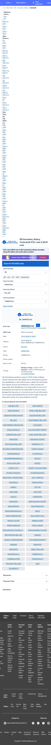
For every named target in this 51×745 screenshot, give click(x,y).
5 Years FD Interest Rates (40, 672)
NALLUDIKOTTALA (37, 516)
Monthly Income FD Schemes (41, 681)
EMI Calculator (6, 62)
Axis (9, 277)
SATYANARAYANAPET (37, 540)
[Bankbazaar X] (33, 723)
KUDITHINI (37, 492)
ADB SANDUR (37, 406)
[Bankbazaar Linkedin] (38, 723)
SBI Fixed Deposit (41, 632)
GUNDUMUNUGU (13, 454)
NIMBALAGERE (37, 521)
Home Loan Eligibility (31, 670)
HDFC (17, 277)
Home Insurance (6, 104)
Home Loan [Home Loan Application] (5, 28)
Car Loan (4, 42)
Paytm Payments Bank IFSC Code (6, 219)
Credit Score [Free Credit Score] (5, 33)
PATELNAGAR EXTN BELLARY (13, 530)
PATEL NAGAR (37, 525)
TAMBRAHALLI (37, 554)
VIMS (37, 564)
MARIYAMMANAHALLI (13, 511)
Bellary (26, 8)
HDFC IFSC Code (4, 132)
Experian (10, 636)
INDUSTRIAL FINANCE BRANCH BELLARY (13, 478)
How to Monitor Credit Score (10, 668)
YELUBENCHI (13, 569)
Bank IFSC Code (25, 706)
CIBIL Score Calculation (11, 651)
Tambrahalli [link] (33, 8)
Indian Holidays (39, 705)
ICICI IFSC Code (4, 167)
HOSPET (37, 463)
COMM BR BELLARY (13, 435)
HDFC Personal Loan (21, 647)
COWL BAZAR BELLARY (37, 435)
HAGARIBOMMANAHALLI (13, 459)
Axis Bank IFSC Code (4, 140)
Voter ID (4, 99)
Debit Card (4, 47)
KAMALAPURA (37, 482)
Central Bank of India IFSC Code (5, 207)
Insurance (23, 616)
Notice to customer (36, 733)
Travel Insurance (6, 109)
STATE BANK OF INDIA (28, 336)
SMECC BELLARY (37, 549)
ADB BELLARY (13, 406)
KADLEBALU (13, 482)
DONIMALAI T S (37, 444)
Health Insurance (6, 87)
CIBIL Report (10, 645)
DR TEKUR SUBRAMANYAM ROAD (13, 449)
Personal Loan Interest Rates (21, 669)
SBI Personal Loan (21, 640)
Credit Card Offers (21, 696)
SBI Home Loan (30, 640)
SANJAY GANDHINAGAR (14, 540)
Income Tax (18, 705)
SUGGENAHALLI (13, 554)
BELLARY (24, 347)
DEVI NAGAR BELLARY (13, 444)
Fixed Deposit (5, 67)
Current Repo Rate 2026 (30, 679)
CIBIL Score (9, 640)
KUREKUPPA (37, 497)
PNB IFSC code (4, 196)
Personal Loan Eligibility (21, 661)
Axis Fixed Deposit (40, 645)
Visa (45, 704)
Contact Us (13, 733)
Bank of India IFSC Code (4, 187)
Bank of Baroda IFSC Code (5, 176)
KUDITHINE (13, 492)
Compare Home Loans (31, 633)
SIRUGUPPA (13, 549)
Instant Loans (21, 676)
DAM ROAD (13, 439)
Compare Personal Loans (22, 633)
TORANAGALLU (37, 559)
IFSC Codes (9, 8)
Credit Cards (15, 617)
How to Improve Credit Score (10, 659)
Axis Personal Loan (21, 654)
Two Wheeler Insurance (6, 93)
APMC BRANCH (13, 411)
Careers (6, 732)
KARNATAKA (25, 351)
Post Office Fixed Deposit (40, 653)
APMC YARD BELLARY (37, 411)
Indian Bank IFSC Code (5, 159)
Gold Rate (32, 705)
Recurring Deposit (6, 72)
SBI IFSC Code (4, 125)
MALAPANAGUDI (37, 506)
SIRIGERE (13, 545)
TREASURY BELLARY (13, 564)
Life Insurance (6, 77)
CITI (13, 277)
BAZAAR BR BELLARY (37, 415)
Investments (32, 694)
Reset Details (8, 306)
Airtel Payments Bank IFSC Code (6, 230)
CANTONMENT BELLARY (37, 420)
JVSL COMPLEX (37, 478)
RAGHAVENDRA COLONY (37, 530)
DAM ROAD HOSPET (37, 439)
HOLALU (37, 459)
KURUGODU (13, 502)
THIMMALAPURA (13, 559)
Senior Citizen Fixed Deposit (40, 662)
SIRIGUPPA (37, 545)
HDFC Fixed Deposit (40, 638)
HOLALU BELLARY (13, 463)
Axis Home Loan (30, 654)
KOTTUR (37, 487)
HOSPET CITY (13, 468)
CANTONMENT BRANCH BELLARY (13, 425)
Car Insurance (6, 82)
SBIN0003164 (27, 326)
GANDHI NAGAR (37, 449)
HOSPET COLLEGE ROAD (37, 468)
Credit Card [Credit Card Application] (5, 18)
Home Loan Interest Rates (30, 662)
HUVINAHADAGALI (37, 473)
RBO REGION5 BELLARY (13, 535)
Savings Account (5, 52)
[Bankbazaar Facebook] (43, 723)
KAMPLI (13, 487)
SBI (15, 8)
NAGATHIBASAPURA (13, 516)
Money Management (42, 695)
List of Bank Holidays (28, 374)
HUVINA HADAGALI (13, 473)
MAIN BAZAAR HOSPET (37, 502)
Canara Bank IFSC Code (5, 150)
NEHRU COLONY (14, 521)
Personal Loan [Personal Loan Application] (5, 23)
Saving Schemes (6, 57)
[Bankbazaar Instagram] (48, 723)
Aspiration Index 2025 (41, 617)
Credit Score (10, 632)
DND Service (43, 733)
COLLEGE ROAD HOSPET (37, 430)
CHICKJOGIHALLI (13, 430)
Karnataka (20, 8)
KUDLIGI (14, 497)
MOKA (37, 511)
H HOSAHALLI (37, 454)
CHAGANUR (37, 425)
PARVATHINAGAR (13, 525)
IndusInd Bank (25, 277)
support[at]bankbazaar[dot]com (15, 723)
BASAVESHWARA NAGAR (13, 415)
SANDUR (37, 535)
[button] (38, 325)
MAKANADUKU (13, 506)
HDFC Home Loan (30, 647)
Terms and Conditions (27, 733)
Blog (20, 732)
